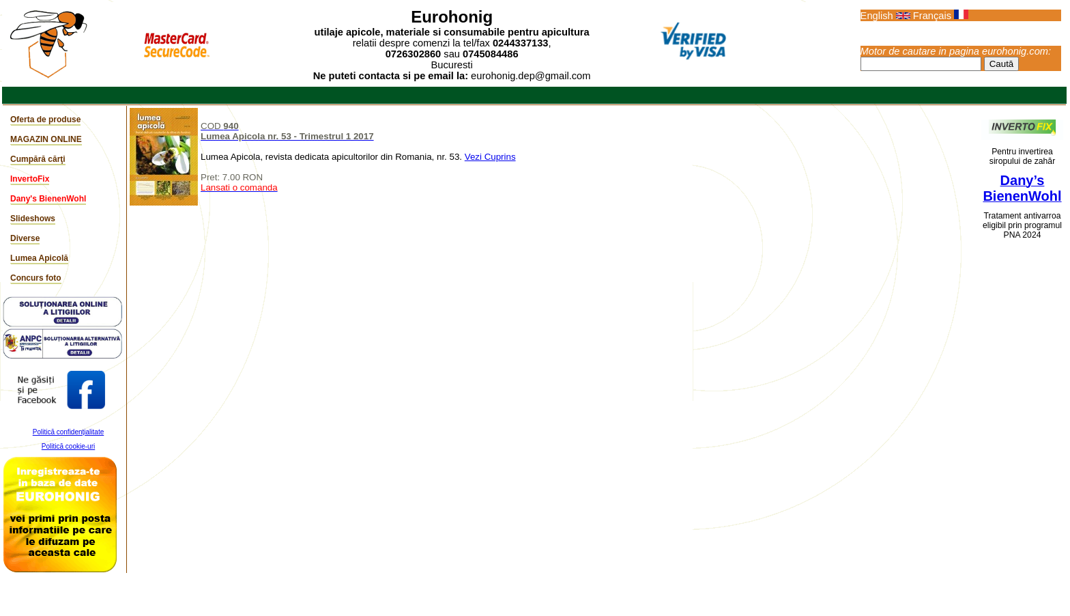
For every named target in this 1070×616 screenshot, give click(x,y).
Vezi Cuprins (490, 157)
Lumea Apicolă (39, 258)
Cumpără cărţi (38, 159)
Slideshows (32, 218)
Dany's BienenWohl (48, 199)
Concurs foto (35, 278)
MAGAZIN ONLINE (46, 139)
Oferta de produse (45, 119)
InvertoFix (29, 179)
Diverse (25, 238)
